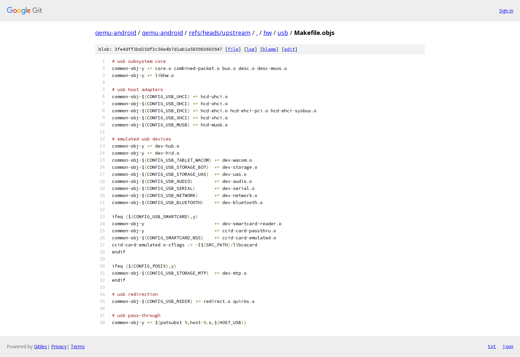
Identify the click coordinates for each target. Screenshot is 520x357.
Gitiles (40, 346)
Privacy (59, 346)
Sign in (506, 10)
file (233, 49)
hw (267, 33)
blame (269, 49)
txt (492, 346)
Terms (78, 346)
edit (289, 49)
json (508, 346)
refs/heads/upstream (220, 33)
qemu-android (115, 33)
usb (282, 33)
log (251, 49)
